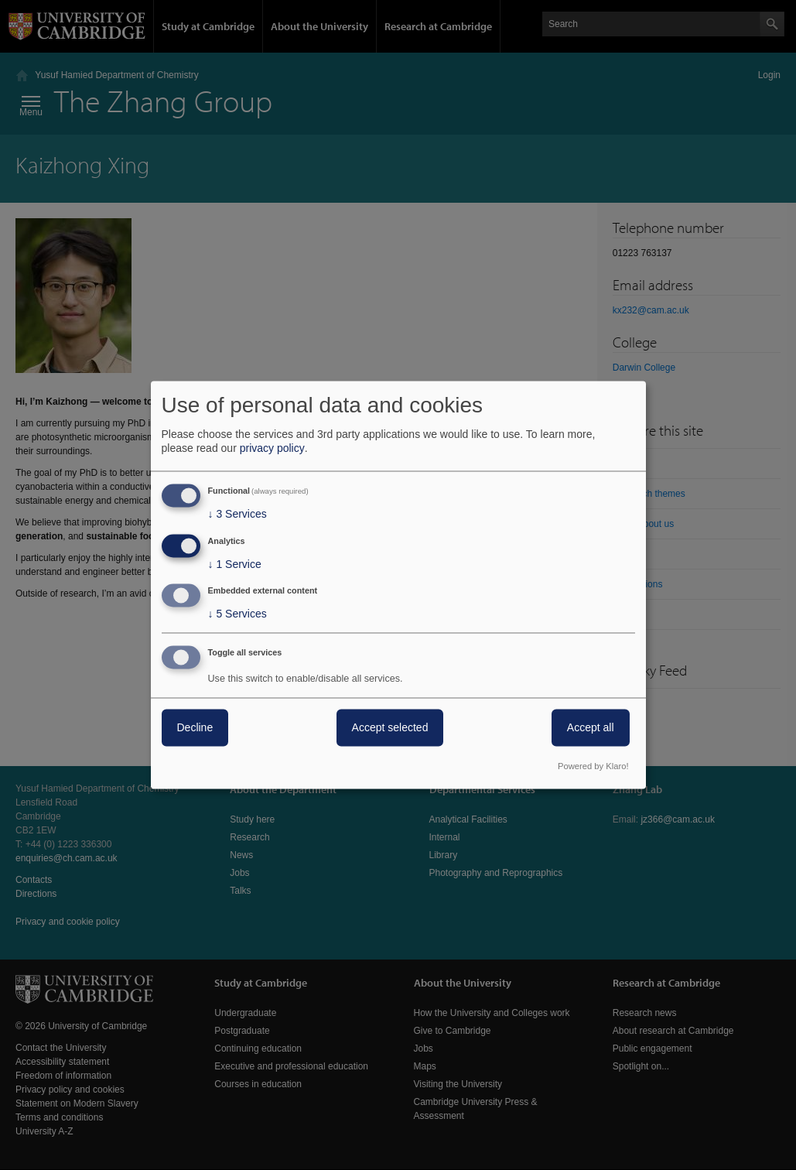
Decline (195, 728)
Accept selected (390, 728)
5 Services (237, 614)
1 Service (234, 564)
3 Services (237, 514)
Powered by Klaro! (593, 766)
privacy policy (272, 448)
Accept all (590, 728)
